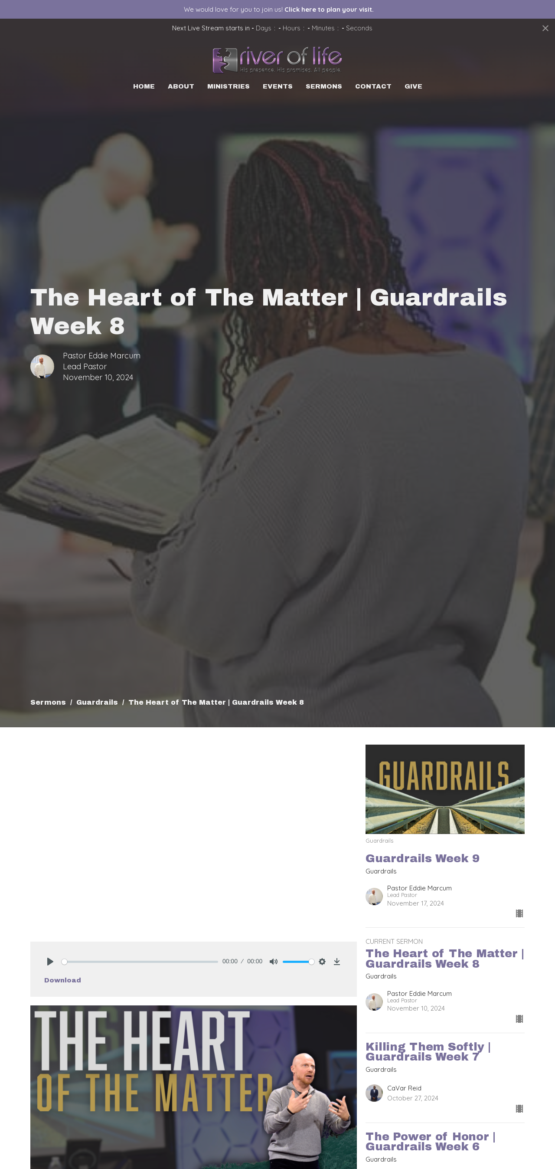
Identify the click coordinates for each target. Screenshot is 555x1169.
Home (144, 86)
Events (278, 86)
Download (62, 980)
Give (413, 86)
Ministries (228, 86)
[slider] (140, 962)
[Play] (50, 962)
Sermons (324, 86)
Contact (373, 86)
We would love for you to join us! (279, 9)
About (181, 86)
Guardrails (97, 702)
